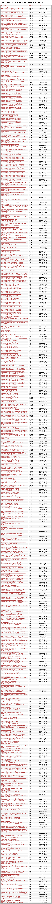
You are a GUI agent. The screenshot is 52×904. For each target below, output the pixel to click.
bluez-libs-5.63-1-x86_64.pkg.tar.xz (8, 400)
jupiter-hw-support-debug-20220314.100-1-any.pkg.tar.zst (13, 377)
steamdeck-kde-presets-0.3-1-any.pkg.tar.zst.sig (11, 623)
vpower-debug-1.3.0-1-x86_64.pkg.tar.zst (10, 228)
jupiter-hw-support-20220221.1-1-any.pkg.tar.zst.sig (12, 578)
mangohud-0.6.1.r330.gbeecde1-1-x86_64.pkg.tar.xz (12, 262)
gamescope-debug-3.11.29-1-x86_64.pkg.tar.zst (11, 151)
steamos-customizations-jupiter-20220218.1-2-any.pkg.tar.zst (14, 420)
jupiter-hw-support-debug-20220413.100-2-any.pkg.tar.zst (13, 380)
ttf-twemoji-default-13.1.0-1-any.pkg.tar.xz (10, 144)
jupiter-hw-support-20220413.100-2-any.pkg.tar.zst (11, 93)
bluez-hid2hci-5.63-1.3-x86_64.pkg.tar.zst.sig (10, 685)
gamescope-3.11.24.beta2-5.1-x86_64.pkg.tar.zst (11, 306)
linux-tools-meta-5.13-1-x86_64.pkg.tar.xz (10, 538)
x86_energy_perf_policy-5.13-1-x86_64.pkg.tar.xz (11, 467)
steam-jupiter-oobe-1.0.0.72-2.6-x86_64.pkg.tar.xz (11, 16)
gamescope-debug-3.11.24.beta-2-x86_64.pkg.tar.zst (12, 168)
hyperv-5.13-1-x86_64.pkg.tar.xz (8, 441)
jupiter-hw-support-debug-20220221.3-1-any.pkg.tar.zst (12, 386)
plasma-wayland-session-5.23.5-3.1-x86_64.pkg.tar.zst (12, 497)
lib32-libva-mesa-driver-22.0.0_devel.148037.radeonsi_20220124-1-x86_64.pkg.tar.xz (14, 235)
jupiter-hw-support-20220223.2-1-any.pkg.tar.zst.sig (12, 861)
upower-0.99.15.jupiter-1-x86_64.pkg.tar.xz (10, 362)
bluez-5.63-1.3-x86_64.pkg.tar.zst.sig (9, 732)
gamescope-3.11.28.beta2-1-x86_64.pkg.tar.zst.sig (12, 575)
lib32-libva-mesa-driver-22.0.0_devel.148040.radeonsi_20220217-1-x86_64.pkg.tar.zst (14, 202)
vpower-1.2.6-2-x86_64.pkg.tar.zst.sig (9, 585)
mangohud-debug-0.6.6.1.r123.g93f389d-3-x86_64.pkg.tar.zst (14, 72)
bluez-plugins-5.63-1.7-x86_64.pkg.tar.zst (10, 488)
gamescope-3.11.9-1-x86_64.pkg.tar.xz (9, 348)
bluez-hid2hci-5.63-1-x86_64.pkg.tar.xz (9, 496)
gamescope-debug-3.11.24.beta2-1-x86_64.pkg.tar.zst (12, 178)
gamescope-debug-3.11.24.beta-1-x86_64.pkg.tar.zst (12, 164)
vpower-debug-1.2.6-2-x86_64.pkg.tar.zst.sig (10, 845)
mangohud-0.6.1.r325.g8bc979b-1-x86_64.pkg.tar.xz (12, 265)
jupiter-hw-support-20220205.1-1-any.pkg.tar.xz (11, 122)
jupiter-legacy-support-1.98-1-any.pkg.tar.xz (10, 483)
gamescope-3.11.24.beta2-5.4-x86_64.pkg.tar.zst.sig (12, 653)
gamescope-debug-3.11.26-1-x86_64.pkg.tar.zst (11, 161)
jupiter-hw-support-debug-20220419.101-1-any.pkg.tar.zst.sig (14, 558)
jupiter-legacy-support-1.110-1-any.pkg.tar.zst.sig (11, 641)
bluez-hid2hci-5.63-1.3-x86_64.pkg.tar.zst (10, 461)
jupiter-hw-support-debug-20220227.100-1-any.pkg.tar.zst (13, 372)
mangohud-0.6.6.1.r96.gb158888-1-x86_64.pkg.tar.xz (12, 259)
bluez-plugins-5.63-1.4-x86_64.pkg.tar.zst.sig (10, 794)
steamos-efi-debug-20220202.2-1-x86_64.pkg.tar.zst (12, 446)
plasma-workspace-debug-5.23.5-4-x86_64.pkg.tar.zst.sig (13, 619)
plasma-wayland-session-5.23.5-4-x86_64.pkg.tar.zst (12, 499)
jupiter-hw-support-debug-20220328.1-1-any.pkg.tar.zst (12, 375)
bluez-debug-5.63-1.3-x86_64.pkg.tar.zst (9, 112)
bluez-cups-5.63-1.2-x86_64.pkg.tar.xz (9, 407)
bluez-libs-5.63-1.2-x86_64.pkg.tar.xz (9, 398)
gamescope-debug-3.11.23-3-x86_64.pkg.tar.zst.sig (12, 766)
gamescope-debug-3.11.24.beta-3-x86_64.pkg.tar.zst (12, 166)
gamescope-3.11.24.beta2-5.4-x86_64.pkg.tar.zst (11, 302)
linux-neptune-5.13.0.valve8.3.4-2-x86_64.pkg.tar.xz (12, 30)
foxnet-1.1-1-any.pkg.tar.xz (6, 506)
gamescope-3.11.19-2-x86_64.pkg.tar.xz (9, 340)
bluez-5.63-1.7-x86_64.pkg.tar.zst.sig (9, 717)
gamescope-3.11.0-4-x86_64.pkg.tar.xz (9, 357)
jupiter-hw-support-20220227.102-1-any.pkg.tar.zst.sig (12, 629)
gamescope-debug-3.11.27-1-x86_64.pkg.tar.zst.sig (12, 611)
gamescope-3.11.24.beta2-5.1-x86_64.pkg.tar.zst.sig (12, 549)
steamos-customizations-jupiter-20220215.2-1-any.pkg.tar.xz (14, 434)
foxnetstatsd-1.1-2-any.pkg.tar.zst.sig (9, 583)
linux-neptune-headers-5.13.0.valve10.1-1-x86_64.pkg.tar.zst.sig (10, 863)
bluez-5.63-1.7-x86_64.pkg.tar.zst (8, 251)
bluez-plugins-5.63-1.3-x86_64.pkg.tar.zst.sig (10, 817)
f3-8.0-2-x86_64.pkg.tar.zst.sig (7, 879)
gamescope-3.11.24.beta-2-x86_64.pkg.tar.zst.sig (11, 600)
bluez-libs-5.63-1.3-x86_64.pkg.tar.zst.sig (10, 840)
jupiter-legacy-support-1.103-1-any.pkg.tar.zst (10, 468)
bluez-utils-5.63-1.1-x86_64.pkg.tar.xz (9, 247)
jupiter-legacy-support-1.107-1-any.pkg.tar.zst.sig (11, 551)
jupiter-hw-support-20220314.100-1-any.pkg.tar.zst (11, 100)
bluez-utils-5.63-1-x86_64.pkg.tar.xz (8, 244)
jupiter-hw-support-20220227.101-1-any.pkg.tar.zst (11, 103)
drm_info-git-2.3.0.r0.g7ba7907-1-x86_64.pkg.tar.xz (12, 471)
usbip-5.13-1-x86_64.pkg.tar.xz (7, 439)
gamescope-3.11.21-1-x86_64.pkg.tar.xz (9, 346)
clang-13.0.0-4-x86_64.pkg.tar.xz (8, 71)
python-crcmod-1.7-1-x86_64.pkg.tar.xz (9, 449)
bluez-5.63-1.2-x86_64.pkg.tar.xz (8, 271)
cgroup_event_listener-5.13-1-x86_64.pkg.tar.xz (11, 507)
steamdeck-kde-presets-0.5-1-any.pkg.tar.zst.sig (11, 673)
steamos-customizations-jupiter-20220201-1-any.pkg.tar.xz (13, 431)
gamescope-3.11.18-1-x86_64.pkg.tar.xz (9, 343)
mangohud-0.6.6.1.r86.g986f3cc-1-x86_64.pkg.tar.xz (12, 267)
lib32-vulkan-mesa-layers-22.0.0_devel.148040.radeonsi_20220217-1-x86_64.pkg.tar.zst (14, 318)
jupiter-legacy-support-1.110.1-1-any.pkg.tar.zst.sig (12, 872)
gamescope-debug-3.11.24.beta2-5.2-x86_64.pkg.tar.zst (13, 176)
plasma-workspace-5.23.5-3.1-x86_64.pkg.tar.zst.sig (12, 679)
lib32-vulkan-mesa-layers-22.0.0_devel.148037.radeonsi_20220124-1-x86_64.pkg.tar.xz (14, 336)
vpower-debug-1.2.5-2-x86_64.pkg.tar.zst (10, 227)
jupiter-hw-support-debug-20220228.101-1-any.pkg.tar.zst (13, 369)
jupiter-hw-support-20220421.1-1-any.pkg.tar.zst (11, 91)
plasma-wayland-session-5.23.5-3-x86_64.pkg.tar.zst (12, 500)
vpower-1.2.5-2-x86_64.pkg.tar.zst (8, 331)
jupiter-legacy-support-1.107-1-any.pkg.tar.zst (10, 456)
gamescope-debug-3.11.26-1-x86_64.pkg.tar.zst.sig (12, 808)
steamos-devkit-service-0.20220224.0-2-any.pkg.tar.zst (12, 452)
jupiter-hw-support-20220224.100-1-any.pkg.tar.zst (11, 98)
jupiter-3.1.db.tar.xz (5, 438)
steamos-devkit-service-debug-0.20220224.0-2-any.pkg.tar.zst (14, 404)
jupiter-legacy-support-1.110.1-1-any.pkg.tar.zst (11, 474)
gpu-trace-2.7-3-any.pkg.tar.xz (7, 486)
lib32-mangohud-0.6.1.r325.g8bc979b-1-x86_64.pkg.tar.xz (13, 281)
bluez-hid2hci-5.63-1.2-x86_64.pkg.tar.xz (9, 494)
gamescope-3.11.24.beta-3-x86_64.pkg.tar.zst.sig (11, 755)
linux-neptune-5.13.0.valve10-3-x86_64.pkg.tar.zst (11, 38)
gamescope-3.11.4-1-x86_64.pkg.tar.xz (9, 353)
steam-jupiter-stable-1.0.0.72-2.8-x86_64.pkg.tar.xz (12, 13)
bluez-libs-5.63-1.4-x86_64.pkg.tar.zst (9, 389)
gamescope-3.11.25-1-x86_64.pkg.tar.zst (10, 299)
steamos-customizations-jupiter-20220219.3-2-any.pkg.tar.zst (14, 418)
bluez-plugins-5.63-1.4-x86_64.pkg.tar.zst (10, 489)
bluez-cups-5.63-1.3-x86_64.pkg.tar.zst (9, 397)
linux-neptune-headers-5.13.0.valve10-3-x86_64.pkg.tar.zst (13, 44)
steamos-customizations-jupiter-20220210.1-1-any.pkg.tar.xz (14, 430)
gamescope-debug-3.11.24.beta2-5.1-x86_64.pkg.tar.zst (13, 172)
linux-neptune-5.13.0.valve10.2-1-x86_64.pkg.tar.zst (12, 34)
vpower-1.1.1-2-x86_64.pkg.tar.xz (8, 360)
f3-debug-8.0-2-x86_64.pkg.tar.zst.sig (9, 718)
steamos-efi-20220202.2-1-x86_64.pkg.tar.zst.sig (11, 566)
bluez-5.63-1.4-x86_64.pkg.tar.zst (8, 252)
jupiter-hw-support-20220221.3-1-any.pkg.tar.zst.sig (12, 598)
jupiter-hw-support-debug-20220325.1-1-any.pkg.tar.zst (12, 371)
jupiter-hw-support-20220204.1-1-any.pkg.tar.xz (11, 118)
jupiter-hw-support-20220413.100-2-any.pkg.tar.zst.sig (12, 762)
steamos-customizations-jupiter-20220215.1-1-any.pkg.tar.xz (14, 428)
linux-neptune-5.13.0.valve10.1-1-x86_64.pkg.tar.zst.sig (13, 648)
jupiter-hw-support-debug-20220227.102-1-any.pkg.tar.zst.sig (14, 764)
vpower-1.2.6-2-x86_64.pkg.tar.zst (8, 334)
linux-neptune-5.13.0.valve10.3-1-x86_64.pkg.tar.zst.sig (13, 772)
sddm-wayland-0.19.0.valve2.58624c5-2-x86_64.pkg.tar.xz (13, 132)
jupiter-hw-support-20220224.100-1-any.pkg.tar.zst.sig (12, 739)
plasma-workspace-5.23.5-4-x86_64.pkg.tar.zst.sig (12, 757)
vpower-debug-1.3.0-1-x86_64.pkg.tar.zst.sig (10, 652)
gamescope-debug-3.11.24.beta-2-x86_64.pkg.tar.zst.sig (13, 734)
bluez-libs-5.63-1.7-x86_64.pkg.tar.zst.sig (10, 672)
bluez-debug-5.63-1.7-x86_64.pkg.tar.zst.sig (10, 859)
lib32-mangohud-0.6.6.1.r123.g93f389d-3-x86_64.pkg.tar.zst (14, 273)
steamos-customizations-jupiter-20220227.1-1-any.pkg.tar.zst (14, 409)
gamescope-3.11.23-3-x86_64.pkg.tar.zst (10, 316)
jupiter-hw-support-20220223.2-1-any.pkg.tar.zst (11, 107)
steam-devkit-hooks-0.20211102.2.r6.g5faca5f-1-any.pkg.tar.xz (14, 453)
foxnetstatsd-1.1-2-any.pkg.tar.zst (8, 454)
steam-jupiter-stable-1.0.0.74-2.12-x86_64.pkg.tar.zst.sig (13, 593)
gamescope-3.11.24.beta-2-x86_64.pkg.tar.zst (11, 312)
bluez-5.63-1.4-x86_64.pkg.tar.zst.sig (9, 853)
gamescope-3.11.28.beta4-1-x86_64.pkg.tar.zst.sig (12, 773)
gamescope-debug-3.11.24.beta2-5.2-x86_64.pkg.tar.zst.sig (13, 748)
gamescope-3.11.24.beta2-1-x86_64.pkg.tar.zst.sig (12, 661)
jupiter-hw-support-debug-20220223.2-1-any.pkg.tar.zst (12, 383)
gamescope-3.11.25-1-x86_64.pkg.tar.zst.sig (10, 809)
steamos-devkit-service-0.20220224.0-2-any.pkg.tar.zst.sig (13, 745)
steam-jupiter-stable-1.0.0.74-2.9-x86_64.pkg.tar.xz (12, 12)
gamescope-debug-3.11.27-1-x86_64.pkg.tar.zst (11, 162)
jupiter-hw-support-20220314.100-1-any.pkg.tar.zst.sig (12, 844)
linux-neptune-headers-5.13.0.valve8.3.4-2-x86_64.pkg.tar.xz (14, 50)
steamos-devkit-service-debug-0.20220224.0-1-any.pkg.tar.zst (14, 402)
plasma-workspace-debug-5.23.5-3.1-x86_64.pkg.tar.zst (13, 23)
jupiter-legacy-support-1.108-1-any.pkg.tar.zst (10, 457)
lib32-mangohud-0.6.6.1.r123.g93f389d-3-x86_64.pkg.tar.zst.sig (10, 722)
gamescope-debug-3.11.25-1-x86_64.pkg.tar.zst (11, 169)
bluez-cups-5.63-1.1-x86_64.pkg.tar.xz (9, 408)
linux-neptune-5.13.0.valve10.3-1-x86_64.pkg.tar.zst (12, 36)
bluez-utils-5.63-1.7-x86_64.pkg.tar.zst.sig (10, 613)
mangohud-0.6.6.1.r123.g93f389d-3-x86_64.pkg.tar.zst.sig (13, 693)
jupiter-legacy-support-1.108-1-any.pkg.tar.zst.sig (11, 771)
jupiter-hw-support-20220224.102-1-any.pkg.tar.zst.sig (12, 826)
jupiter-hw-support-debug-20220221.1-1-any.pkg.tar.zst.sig (13, 891)
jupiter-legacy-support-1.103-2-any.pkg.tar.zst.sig (11, 587)
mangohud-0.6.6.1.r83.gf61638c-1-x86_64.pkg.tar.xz (12, 263)
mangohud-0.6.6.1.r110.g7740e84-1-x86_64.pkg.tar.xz (12, 266)
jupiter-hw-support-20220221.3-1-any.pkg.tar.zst (11, 108)
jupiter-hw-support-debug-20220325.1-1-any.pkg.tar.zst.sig (13, 829)
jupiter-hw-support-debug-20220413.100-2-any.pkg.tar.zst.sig (14, 866)
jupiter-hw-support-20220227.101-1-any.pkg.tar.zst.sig (12, 704)
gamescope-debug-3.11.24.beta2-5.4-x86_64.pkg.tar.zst (13, 171)
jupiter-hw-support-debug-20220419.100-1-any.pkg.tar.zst (13, 379)
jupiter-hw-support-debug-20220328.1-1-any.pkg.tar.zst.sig (13, 781)
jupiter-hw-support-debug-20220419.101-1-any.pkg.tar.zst (13, 376)
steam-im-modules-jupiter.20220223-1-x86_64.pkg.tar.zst (13, 485)
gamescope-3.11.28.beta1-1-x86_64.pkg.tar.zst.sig (12, 902)
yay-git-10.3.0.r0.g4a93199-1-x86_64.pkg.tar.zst (11, 135)
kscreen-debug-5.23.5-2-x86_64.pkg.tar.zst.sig (11, 581)
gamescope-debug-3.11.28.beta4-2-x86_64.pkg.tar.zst (12, 158)
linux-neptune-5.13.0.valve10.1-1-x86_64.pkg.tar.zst (12, 37)
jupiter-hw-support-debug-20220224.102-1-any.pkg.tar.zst (13, 366)
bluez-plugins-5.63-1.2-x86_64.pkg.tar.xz (9, 501)
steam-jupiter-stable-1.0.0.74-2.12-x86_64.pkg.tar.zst (12, 8)
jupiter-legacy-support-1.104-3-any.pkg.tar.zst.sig (11, 639)
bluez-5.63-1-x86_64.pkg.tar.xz (7, 269)
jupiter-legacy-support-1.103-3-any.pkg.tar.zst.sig (11, 780)
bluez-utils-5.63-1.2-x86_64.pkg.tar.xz (9, 245)
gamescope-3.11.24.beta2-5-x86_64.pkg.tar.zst (11, 305)
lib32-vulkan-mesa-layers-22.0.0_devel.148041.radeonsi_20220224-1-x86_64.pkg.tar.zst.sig (10, 848)
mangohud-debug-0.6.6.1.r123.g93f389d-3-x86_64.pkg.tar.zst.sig (10, 815)
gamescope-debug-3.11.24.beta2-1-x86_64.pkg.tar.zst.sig (13, 813)
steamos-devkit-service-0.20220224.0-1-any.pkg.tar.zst (12, 450)
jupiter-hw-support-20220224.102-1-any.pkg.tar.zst (11, 97)
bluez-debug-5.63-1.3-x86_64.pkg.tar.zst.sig (10, 775)
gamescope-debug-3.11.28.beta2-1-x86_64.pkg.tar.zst (12, 155)
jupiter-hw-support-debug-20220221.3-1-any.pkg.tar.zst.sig (13, 601)
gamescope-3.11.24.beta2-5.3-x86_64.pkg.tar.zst (11, 301)
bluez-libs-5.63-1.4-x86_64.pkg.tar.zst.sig (10, 571)
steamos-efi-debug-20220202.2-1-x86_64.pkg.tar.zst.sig (13, 631)
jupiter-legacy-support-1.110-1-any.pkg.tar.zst (10, 475)
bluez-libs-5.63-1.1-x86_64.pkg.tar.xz (9, 401)
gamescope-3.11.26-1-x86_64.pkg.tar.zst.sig (10, 883)
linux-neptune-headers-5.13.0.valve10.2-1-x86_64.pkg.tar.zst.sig (10, 706)
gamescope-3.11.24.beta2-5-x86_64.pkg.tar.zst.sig (12, 719)
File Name (3, 5)
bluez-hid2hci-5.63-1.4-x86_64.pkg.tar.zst (10, 459)
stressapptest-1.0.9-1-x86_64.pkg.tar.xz (9, 393)
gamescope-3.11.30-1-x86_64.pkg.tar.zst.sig (10, 563)
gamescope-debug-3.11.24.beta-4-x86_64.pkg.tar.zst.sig (13, 618)
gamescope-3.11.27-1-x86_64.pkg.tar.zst (10, 298)
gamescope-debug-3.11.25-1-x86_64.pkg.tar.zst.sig (12, 798)
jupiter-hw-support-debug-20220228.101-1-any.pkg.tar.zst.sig (14, 892)
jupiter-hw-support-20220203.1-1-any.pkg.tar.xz (11, 121)
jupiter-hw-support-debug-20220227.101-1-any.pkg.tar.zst (13, 368)
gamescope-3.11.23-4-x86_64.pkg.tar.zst (10, 314)
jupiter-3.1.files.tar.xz (5, 330)
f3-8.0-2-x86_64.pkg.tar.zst (6, 433)
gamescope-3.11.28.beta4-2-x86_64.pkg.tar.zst (11, 289)
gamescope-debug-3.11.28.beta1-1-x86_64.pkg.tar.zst (12, 160)
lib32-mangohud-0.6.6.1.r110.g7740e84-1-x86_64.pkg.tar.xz (14, 276)
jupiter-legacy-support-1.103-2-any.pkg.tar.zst (10, 470)
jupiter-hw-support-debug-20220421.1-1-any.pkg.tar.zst (12, 365)
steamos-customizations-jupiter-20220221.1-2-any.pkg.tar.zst (14, 415)
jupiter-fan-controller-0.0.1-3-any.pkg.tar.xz (10, 492)
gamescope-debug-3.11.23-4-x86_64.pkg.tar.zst (11, 179)
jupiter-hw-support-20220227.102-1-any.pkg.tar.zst (11, 101)
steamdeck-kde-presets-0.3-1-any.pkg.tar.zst (10, 55)
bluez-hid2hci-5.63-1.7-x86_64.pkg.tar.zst (10, 460)
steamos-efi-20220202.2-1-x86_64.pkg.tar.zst (10, 285)
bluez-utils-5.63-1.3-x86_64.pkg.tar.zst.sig (10, 884)
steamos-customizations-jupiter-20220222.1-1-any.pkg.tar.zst (14, 413)
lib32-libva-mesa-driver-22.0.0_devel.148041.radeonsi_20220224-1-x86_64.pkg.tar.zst (14, 205)
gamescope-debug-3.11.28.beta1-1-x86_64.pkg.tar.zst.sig (13, 768)
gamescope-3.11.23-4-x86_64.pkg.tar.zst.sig (10, 708)
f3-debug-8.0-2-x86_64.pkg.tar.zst (8, 361)
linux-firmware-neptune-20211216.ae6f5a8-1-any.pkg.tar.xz (13, 29)
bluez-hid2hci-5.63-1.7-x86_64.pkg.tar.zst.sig (10, 818)
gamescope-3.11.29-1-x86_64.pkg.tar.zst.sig (10, 738)
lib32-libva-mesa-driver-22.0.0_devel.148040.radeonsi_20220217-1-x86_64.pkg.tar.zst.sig (10, 868)
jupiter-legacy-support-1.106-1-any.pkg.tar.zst (10, 463)
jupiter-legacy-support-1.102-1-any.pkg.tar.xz (10, 481)
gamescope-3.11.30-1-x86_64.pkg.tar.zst (10, 291)
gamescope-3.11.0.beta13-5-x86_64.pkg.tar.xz (11, 350)
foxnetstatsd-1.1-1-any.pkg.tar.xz (8, 478)
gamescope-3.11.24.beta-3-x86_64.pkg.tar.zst (11, 310)
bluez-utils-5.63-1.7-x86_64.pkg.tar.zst (9, 220)
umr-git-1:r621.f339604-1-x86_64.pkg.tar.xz (10, 250)
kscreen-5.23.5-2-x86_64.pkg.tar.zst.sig (9, 854)
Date (40, 5)
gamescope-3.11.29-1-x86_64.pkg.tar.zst (10, 287)
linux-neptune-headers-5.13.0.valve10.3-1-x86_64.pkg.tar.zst (14, 40)
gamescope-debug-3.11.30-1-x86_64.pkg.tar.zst (11, 154)
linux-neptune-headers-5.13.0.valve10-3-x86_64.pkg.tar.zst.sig (14, 637)
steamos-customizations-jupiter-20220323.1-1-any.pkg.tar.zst (14, 426)
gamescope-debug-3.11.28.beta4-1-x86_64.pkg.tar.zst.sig (13, 769)
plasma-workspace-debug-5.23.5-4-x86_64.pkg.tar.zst (12, 21)
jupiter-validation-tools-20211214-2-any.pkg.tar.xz (11, 445)
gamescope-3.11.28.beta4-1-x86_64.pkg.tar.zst (11, 288)
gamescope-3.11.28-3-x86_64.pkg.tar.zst (10, 295)
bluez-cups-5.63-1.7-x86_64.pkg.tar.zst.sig (10, 632)
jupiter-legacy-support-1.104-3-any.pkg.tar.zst (10, 464)
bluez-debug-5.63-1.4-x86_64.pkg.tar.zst (9, 111)
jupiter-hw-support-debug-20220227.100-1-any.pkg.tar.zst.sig (14, 723)
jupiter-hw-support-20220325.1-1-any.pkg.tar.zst (11, 94)
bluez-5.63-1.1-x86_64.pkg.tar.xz (8, 270)
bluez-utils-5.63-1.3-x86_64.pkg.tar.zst (9, 221)
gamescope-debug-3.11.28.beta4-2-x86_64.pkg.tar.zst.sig (13, 666)
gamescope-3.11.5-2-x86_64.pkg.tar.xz (9, 354)
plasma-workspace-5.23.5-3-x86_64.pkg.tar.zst (11, 20)
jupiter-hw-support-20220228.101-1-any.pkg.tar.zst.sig (12, 877)
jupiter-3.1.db (4, 437)
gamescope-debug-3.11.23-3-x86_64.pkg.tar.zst (11, 180)
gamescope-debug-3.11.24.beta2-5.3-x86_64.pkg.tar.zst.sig (13, 654)
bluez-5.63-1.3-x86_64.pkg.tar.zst (8, 254)
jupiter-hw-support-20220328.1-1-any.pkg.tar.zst (11, 96)
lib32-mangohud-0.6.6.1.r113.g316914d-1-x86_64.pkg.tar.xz (14, 274)
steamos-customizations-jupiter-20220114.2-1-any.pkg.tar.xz (14, 435)
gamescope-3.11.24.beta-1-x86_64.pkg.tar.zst (11, 313)
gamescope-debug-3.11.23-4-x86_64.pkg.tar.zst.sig (12, 552)
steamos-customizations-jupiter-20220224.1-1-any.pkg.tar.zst (14, 412)
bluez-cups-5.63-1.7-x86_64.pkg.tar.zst (9, 396)
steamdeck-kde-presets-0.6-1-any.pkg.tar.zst (10, 47)
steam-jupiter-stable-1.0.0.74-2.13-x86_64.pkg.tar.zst (12, 15)
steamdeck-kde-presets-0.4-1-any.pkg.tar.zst (10, 45)
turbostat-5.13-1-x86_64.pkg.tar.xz (8, 427)
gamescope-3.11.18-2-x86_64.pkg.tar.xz (9, 342)
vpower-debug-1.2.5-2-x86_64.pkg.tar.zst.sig (10, 570)
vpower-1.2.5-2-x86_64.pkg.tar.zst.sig (9, 839)
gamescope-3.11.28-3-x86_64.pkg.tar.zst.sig (10, 874)
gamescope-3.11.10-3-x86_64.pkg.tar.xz (9, 347)
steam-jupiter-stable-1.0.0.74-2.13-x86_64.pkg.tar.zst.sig (13, 636)
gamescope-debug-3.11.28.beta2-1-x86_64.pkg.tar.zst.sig (13, 568)
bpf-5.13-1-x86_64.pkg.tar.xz (7, 248)
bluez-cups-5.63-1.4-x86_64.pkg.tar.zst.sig (10, 741)
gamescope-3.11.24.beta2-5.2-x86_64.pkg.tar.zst (11, 303)
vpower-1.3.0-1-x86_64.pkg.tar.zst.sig (9, 681)
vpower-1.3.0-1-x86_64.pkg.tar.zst (8, 332)
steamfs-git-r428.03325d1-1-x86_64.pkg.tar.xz (11, 284)
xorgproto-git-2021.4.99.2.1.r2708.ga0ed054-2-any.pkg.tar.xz (14, 355)
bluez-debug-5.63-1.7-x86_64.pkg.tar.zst (9, 114)
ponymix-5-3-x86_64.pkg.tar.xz (7, 447)
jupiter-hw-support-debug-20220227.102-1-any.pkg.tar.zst (13, 373)
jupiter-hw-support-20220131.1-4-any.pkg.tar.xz (11, 116)
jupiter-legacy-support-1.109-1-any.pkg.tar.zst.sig (11, 670)
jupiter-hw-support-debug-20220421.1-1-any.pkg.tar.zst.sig (13, 799)
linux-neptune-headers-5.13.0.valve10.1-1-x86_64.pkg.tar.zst (14, 41)
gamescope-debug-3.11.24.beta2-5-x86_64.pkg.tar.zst (12, 173)
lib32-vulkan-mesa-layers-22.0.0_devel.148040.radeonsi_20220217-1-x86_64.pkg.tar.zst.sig (10, 760)
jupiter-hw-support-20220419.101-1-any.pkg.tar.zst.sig (12, 589)
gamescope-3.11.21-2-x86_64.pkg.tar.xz (9, 344)
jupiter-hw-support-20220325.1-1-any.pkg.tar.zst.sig (12, 765)
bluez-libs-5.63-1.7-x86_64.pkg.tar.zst (9, 390)
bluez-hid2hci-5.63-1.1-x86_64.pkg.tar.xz (9, 493)
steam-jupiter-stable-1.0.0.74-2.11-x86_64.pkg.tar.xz (12, 11)
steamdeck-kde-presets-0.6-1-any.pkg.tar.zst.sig (11, 696)
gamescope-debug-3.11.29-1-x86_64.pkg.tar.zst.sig (12, 579)
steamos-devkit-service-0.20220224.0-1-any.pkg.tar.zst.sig (13, 837)
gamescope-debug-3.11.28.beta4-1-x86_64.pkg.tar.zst (12, 157)
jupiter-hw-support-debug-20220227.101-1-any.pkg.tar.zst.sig (14, 727)
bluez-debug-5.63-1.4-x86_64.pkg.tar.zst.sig (10, 554)
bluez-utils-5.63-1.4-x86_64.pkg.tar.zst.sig (10, 660)
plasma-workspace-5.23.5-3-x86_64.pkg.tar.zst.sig (12, 586)
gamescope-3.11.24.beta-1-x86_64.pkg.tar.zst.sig (11, 822)
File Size (31, 5)
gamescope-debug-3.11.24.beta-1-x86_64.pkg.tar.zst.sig (13, 592)
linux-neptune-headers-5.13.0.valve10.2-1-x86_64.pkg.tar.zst (14, 43)
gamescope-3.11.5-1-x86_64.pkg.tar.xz (9, 351)
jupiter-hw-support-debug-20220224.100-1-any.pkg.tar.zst (13, 382)
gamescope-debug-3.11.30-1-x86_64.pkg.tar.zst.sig (12, 690)
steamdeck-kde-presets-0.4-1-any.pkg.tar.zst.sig (11, 855)
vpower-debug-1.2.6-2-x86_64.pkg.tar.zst (10, 225)
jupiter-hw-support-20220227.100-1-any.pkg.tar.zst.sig (12, 871)
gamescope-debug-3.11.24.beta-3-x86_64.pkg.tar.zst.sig (13, 562)
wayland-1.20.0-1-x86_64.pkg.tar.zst (9, 387)
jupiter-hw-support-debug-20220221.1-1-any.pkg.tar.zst (12, 384)
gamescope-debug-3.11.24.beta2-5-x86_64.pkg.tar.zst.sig (13, 668)
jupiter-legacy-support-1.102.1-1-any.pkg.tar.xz (11, 479)
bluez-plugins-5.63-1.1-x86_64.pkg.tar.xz (9, 503)
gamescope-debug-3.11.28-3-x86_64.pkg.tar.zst (11, 153)
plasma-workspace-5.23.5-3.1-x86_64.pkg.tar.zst (11, 78)
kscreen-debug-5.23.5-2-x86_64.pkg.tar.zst (10, 115)
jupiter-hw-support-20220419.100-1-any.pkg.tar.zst (11, 89)
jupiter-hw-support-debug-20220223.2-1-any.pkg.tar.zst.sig (13, 567)
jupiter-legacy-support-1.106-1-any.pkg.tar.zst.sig (11, 889)
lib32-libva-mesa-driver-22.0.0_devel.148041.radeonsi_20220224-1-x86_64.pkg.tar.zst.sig (10, 791)
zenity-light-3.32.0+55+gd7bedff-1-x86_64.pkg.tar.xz (12, 133)
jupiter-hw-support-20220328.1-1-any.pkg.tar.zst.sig (12, 735)
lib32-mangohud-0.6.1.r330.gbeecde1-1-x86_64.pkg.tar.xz (13, 278)
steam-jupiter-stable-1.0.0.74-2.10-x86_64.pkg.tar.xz (12, 9)
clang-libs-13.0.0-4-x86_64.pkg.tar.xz (9, 53)
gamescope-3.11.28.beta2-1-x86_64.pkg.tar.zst (11, 294)
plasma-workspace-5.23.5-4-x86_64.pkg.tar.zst (11, 76)
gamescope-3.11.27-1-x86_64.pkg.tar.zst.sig (10, 703)
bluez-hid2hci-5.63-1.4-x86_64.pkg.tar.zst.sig (10, 896)
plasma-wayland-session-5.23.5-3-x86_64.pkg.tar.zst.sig (13, 776)
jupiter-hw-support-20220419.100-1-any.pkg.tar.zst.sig (12, 590)
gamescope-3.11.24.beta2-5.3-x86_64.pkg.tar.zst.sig (12, 669)
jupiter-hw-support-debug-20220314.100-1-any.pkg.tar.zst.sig (14, 640)
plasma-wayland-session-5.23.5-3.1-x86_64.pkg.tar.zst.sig (13, 658)
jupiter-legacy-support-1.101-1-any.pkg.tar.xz (10, 482)
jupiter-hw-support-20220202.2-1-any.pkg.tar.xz (11, 123)
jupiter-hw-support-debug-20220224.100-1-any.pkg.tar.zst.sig (14, 597)
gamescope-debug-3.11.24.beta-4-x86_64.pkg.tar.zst (12, 165)
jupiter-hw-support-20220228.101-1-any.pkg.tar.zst (11, 105)
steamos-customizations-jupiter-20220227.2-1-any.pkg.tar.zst (14, 411)
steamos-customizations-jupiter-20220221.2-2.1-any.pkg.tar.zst (14, 416)
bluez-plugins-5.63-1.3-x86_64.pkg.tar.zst (10, 490)
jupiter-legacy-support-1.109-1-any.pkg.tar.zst (10, 476)
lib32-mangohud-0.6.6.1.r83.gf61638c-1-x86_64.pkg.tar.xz (13, 282)
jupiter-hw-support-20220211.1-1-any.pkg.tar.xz (11, 119)
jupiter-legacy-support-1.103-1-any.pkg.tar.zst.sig (11, 665)
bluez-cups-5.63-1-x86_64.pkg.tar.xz (9, 405)
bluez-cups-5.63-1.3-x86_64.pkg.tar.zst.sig (10, 576)
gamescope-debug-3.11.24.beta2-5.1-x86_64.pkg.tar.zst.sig (13, 616)
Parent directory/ (4, 7)
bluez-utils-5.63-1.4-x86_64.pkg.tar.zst (9, 219)
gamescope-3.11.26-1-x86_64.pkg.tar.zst (10, 296)
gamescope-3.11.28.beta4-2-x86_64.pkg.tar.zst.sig (12, 556)
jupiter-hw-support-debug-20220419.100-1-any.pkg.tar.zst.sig (14, 827)
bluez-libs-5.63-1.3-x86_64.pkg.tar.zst (9, 391)
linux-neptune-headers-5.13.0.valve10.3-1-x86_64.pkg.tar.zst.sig (10, 699)
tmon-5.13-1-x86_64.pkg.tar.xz (7, 472)
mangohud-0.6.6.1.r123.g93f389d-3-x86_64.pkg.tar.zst (12, 255)
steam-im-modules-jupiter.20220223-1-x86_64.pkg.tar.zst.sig (14, 564)
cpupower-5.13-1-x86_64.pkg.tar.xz (8, 364)
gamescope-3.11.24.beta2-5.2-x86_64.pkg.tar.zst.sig (12, 582)
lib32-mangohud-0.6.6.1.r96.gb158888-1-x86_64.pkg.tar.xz (13, 277)
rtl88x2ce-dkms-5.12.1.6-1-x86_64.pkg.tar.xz (10, 145)
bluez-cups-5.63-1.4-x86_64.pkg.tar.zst (9, 394)
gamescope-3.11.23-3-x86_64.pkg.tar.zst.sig (10, 865)
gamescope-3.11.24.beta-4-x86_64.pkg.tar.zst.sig (11, 691)
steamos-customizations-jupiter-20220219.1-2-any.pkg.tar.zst (14, 419)
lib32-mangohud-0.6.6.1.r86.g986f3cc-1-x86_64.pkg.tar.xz (13, 280)
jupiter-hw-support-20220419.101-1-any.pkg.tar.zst (11, 90)
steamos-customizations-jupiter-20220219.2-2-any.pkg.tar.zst (14, 422)
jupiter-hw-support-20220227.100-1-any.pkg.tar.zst (11, 104)
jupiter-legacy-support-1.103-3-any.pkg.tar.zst (10, 465)
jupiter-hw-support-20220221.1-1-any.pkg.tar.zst (11, 109)
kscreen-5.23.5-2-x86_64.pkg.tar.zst (8, 324)
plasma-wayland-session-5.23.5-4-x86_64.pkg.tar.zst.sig (13, 607)
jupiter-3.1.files (4, 328)
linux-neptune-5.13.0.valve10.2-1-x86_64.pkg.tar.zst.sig (13, 555)
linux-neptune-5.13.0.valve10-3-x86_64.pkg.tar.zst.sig (12, 756)
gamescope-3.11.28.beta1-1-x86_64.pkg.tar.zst (11, 292)
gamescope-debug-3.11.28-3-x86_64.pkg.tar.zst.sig (12, 731)
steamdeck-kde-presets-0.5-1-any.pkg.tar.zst (10, 48)
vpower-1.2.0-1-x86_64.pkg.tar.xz (8, 358)
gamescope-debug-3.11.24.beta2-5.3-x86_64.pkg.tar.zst (13, 175)
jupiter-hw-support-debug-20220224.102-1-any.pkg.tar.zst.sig (14, 688)
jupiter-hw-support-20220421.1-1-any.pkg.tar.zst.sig (12, 737)
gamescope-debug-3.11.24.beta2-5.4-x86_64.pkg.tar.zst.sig (13, 542)
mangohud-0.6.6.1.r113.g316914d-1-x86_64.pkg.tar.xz (12, 260)
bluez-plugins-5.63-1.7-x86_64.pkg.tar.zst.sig (10, 546)
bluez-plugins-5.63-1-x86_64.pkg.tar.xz (9, 504)
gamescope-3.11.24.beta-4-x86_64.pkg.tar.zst (11, 309)
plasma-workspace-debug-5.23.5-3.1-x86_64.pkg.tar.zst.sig (13, 888)
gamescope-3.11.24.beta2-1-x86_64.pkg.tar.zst (11, 307)
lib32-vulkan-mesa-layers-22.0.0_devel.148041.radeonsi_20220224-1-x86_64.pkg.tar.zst (14, 321)
